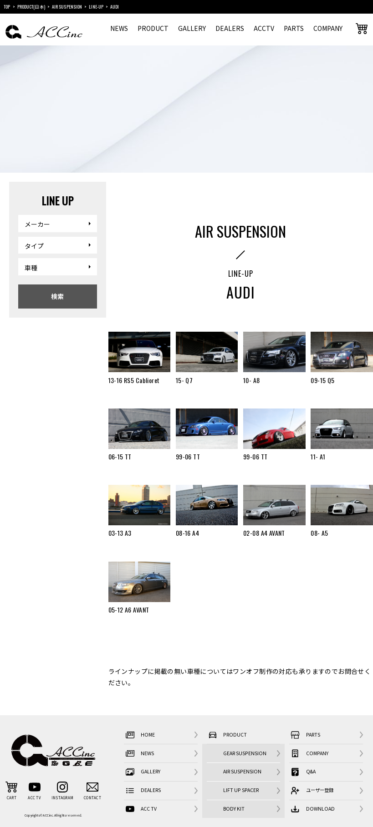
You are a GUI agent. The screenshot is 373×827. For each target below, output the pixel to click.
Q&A (302, 772)
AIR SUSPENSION (242, 771)
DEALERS (229, 28)
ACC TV (140, 809)
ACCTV (264, 28)
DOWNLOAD (312, 809)
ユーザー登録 (311, 791)
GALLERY (192, 28)
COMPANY (327, 28)
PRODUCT (153, 28)
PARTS (294, 28)
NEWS (119, 28)
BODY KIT (234, 808)
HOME (139, 735)
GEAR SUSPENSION (244, 753)
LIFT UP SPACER (241, 790)
